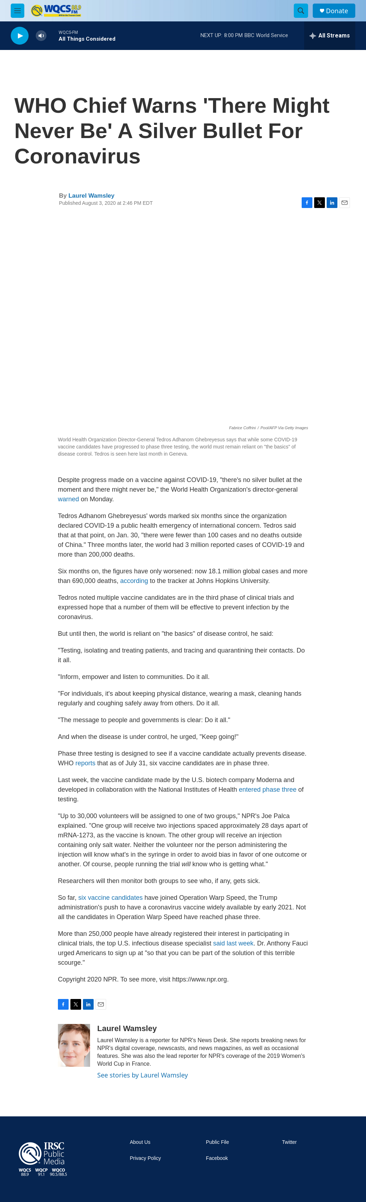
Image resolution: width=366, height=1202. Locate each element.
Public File (217, 1142)
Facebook (217, 1158)
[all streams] (329, 35)
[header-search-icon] (301, 11)
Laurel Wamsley (91, 195)
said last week (233, 943)
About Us (140, 1142)
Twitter (289, 1142)
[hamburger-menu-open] (17, 11)
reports (85, 763)
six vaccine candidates (110, 897)
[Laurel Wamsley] (74, 1045)
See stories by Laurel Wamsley (142, 1075)
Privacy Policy (145, 1158)
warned (69, 499)
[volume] (41, 36)
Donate (337, 11)
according (134, 580)
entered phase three (267, 789)
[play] (19, 36)
